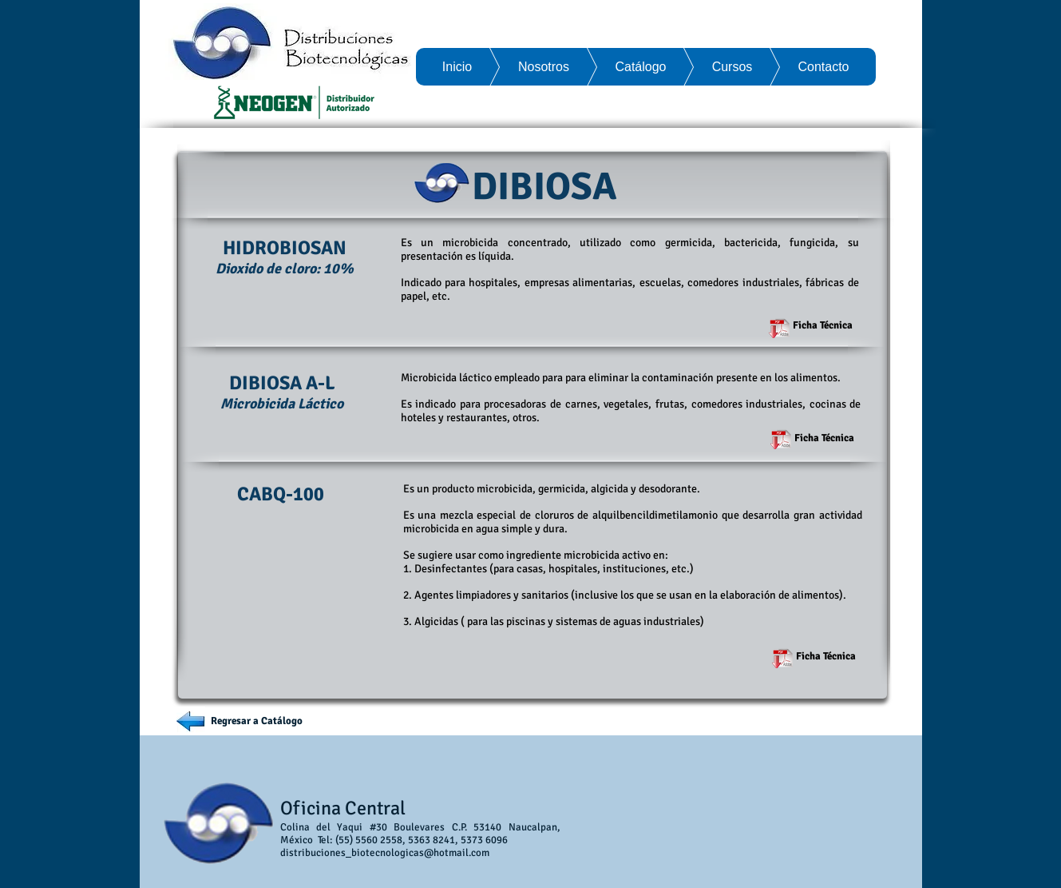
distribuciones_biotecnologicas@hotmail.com (384, 852)
